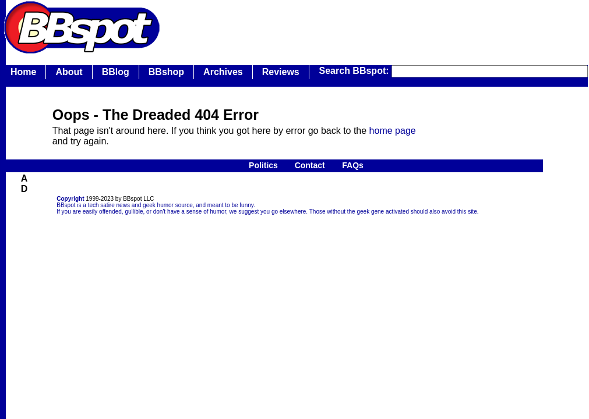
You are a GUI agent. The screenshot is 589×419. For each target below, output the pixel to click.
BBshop (166, 72)
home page (392, 131)
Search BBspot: (355, 71)
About (68, 72)
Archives (223, 72)
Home (23, 72)
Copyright (70, 199)
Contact (310, 165)
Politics (263, 165)
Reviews (280, 72)
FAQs (353, 165)
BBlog (115, 72)
